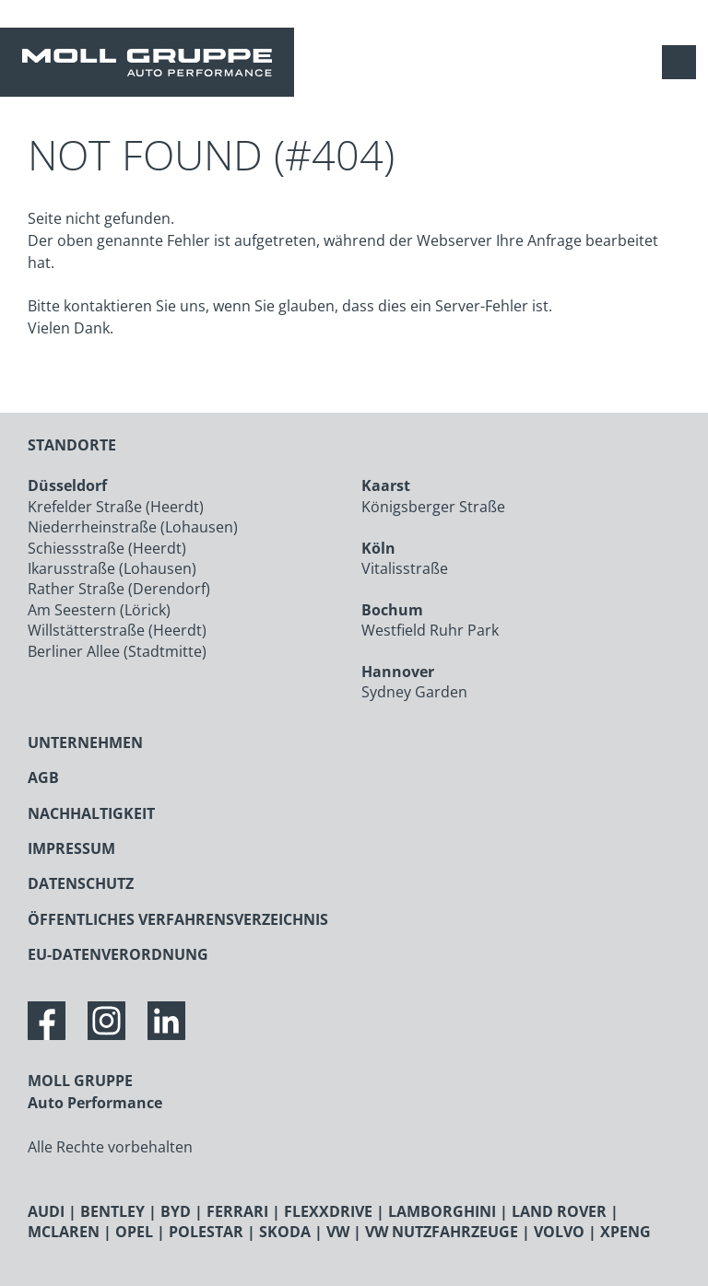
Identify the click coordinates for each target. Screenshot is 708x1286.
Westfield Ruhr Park (430, 630)
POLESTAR (206, 1232)
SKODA (285, 1232)
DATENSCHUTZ (81, 883)
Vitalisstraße (404, 568)
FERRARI (237, 1211)
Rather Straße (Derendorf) (119, 589)
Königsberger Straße (433, 507)
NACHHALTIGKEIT (91, 813)
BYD (175, 1211)
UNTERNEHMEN (85, 742)
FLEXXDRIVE (328, 1211)
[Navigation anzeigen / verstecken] (683, 62)
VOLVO (559, 1232)
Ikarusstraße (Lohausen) (112, 568)
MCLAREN (64, 1232)
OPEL (134, 1232)
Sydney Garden (414, 692)
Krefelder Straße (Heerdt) (116, 507)
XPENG (625, 1232)
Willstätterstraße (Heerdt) (117, 630)
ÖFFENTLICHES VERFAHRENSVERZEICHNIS (178, 919)
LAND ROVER (559, 1211)
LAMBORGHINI (442, 1211)
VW (337, 1232)
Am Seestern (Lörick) (99, 610)
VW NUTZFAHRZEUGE (441, 1232)
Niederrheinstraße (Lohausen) (133, 527)
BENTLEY (112, 1211)
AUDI (46, 1211)
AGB (43, 777)
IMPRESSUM (71, 848)
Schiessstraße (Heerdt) (107, 548)
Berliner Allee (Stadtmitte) (117, 651)
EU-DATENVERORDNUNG (118, 954)
